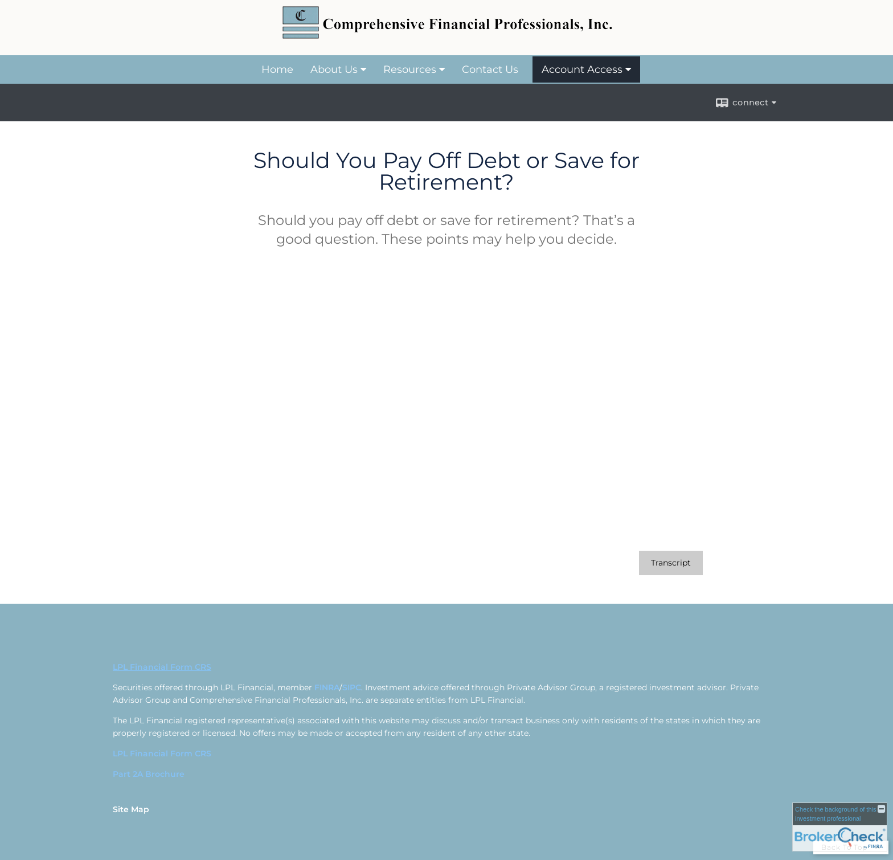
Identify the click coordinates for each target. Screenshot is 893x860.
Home (277, 69)
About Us (334, 69)
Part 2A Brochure (149, 774)
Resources (409, 69)
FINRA (326, 687)
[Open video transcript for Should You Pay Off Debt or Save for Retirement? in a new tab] (671, 563)
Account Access (582, 69)
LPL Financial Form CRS (162, 753)
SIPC (351, 687)
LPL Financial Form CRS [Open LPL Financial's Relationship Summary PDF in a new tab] (162, 667)
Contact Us (490, 69)
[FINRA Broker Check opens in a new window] (839, 826)
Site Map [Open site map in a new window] (131, 809)
